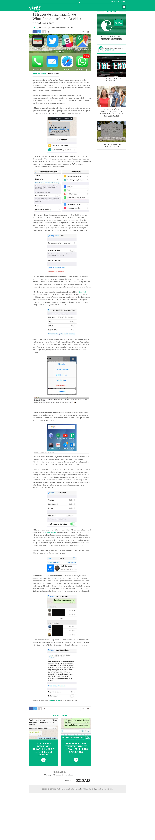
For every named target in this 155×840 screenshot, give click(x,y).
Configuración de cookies (99, 789)
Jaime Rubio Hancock (39, 74)
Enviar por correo (88, 32)
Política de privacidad (76, 789)
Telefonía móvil (58, 775)
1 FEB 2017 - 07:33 (53, 74)
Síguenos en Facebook (76, 2)
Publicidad (60, 789)
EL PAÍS (83, 780)
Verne (35, 8)
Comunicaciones (69, 775)
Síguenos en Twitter (79, 2)
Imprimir (83, 32)
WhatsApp (47, 775)
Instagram (51, 700)
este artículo (82, 292)
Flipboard (57, 700)
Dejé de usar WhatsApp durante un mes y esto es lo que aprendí (43, 749)
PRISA (111, 789)
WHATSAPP (36, 11)
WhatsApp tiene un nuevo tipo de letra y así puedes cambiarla (76, 747)
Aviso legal (67, 789)
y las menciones (50, 532)
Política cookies (87, 789)
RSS (108, 789)
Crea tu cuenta (122, 1)
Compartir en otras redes (44, 31)
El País (34, 2)
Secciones (124, 7)
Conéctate (114, 1)
